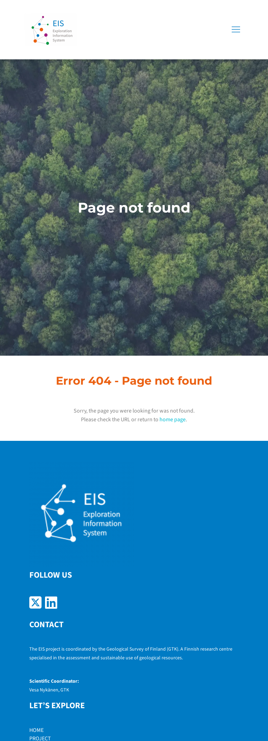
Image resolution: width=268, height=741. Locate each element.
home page (172, 419)
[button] (236, 29)
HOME (36, 730)
